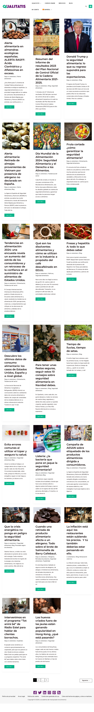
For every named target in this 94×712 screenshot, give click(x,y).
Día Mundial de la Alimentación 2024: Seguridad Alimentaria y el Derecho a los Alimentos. (47, 165)
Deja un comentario (10, 77)
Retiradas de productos (43, 566)
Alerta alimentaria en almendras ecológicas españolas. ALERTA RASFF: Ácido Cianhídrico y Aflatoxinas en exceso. (15, 58)
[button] (40, 3)
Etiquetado (83, 472)
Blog (50, 89)
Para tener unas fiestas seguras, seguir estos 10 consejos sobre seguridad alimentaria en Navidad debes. (47, 378)
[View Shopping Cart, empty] (90, 6)
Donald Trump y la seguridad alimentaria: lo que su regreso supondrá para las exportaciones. (78, 66)
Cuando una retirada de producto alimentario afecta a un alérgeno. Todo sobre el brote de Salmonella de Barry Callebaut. (46, 545)
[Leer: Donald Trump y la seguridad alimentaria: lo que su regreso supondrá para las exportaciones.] (78, 36)
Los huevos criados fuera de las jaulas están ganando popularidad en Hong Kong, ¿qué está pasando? (47, 636)
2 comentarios (71, 561)
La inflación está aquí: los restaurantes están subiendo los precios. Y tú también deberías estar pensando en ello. (78, 544)
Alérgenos (52, 564)
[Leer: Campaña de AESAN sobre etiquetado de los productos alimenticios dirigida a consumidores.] (78, 436)
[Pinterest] (54, 701)
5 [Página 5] (46, 689)
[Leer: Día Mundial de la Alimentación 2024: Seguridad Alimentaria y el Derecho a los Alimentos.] (47, 140)
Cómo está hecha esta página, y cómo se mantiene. (76, 705)
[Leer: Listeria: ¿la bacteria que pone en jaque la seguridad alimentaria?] (47, 442)
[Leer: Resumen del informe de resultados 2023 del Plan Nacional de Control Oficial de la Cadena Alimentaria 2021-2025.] (46, 37)
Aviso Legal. (21, 705)
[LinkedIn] (44, 701)
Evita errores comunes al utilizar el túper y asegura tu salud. (15, 454)
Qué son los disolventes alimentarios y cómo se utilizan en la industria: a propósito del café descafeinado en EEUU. (46, 262)
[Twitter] (40, 701)
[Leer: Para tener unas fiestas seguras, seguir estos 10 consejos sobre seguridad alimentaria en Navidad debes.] (47, 346)
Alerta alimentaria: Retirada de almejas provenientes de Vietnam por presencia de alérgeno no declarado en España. (15, 172)
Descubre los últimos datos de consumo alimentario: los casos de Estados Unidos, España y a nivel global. (15, 371)
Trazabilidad (47, 568)
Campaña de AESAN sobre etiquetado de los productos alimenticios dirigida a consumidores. (77, 458)
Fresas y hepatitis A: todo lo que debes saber (75, 252)
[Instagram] (49, 701)
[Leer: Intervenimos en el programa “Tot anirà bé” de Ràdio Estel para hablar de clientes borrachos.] (16, 613)
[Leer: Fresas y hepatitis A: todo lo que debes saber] (78, 235)
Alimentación (84, 165)
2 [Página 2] (38, 689)
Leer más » (9, 106)
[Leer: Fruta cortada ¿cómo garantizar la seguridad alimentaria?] (78, 135)
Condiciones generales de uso (48, 705)
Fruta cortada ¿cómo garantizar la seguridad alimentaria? (76, 154)
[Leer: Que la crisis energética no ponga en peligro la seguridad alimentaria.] (16, 519)
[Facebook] (35, 701)
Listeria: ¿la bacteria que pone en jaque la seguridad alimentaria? (46, 466)
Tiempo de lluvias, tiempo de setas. (77, 351)
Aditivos (52, 280)
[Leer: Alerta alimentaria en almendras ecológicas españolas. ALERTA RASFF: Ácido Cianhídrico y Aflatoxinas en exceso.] (16, 29)
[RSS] (59, 701)
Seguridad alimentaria (42, 91)
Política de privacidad (9, 705)
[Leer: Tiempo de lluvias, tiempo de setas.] (78, 336)
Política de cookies (32, 705)
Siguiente (85, 689)
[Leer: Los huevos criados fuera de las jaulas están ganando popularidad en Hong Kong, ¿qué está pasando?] (47, 613)
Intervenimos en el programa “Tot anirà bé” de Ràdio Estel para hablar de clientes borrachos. (15, 634)
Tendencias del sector (11, 289)
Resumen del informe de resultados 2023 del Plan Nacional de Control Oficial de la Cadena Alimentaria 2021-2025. (47, 72)
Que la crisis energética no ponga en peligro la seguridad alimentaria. (14, 539)
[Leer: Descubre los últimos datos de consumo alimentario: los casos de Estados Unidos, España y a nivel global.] (16, 342)
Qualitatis (21, 648)
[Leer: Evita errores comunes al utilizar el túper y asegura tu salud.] (16, 436)
